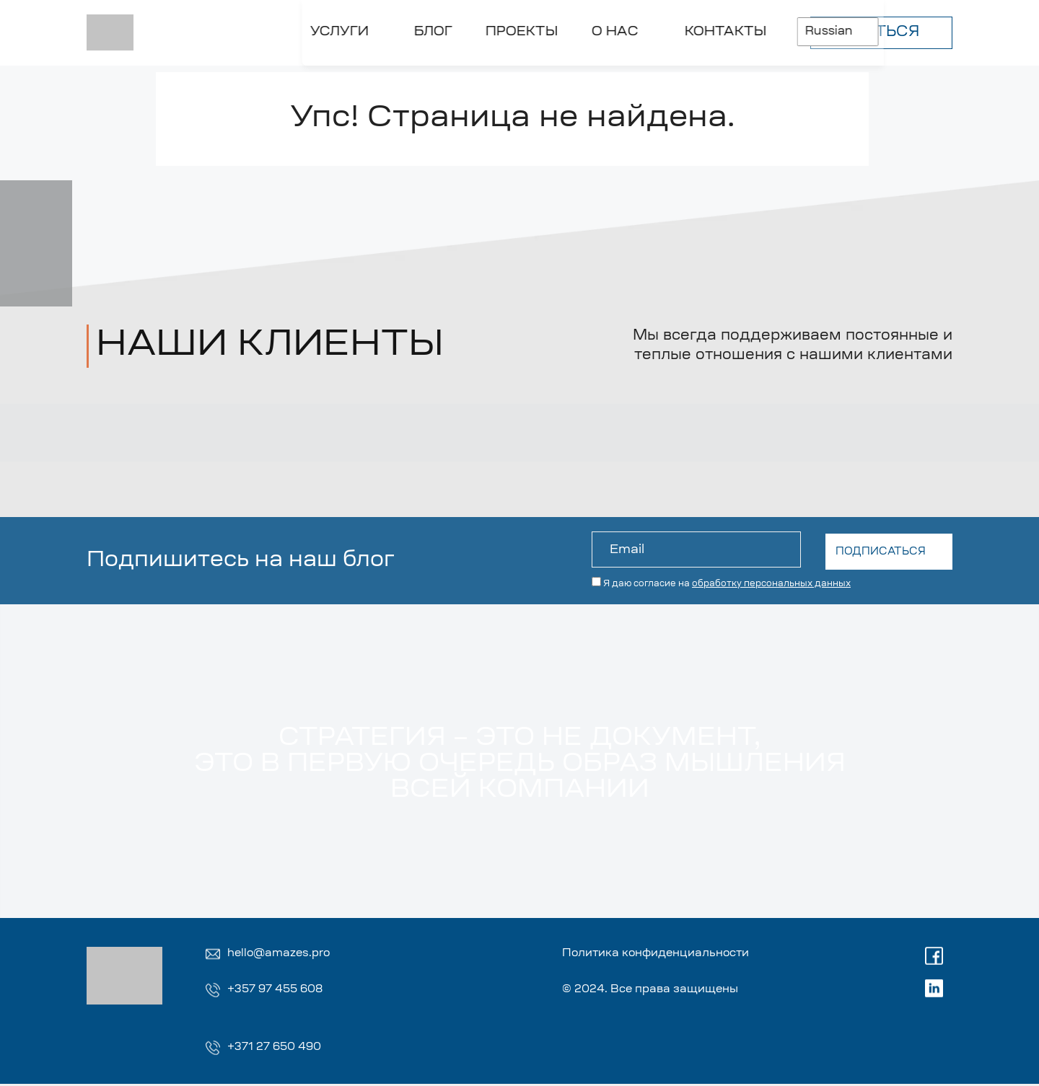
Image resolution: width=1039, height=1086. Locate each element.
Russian (678, 28)
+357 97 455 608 (278, 991)
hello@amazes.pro (282, 954)
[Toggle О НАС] (446, 63)
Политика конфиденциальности (666, 954)
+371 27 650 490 (277, 1049)
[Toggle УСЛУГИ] (160, 63)
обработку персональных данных (771, 582)
